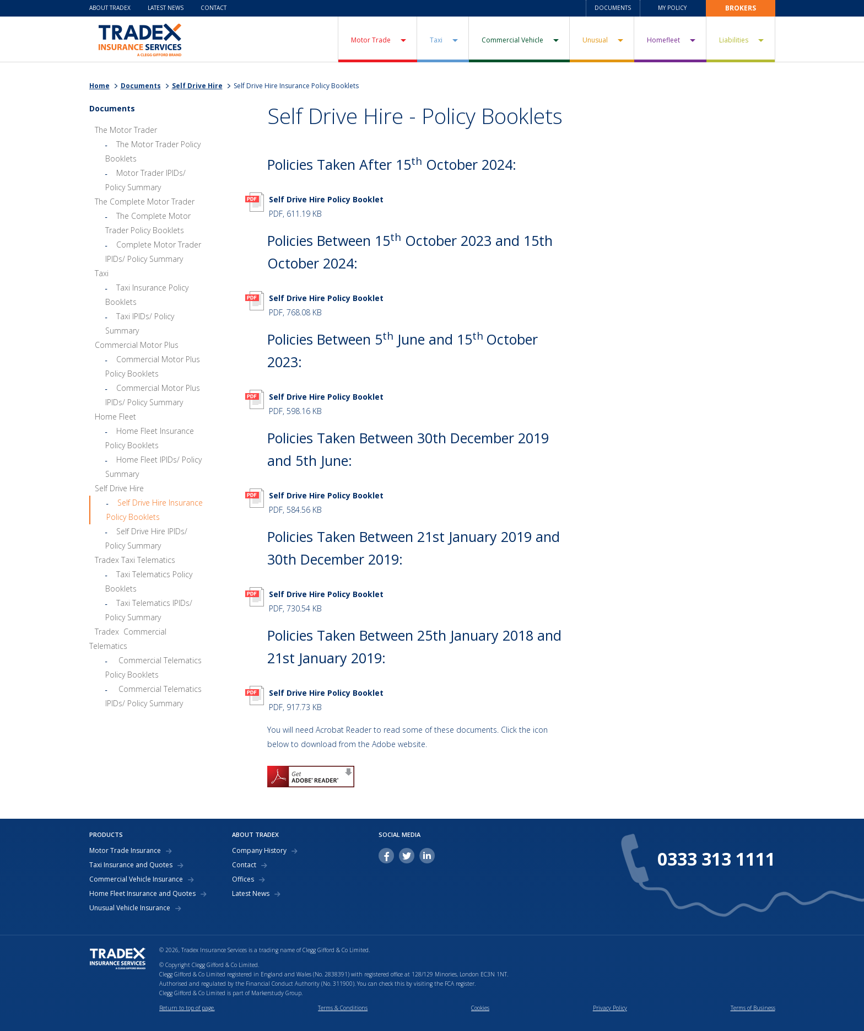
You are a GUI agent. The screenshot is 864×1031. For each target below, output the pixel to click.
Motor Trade (371, 40)
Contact (213, 8)
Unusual (595, 40)
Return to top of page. (187, 1008)
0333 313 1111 (716, 859)
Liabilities (733, 40)
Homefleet (663, 40)
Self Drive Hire (197, 85)
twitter (406, 855)
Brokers (740, 8)
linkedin (427, 855)
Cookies (480, 1008)
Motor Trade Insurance (125, 850)
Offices (243, 879)
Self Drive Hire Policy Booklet (326, 199)
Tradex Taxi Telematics (135, 560)
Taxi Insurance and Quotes (130, 865)
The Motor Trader (126, 130)
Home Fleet (115, 416)
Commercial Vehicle (512, 40)
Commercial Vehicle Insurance (136, 879)
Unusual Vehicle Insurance (129, 908)
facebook (386, 855)
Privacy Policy (610, 1008)
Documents (613, 8)
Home (99, 85)
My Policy (672, 8)
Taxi (436, 40)
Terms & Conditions (343, 1008)
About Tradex (110, 8)
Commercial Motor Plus (137, 345)
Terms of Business (753, 1008)
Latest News (165, 8)
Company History (259, 850)
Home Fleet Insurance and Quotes (142, 893)
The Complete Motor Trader (145, 201)
